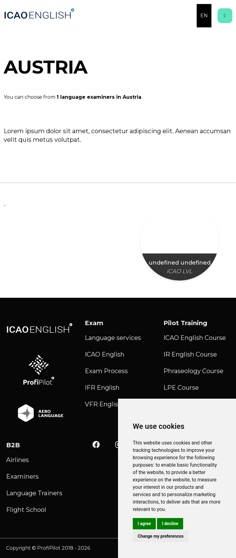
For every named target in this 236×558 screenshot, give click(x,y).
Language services (113, 337)
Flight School (26, 509)
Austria (132, 97)
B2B (13, 445)
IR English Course (190, 354)
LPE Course (181, 387)
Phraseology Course (193, 371)
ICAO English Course (194, 337)
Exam (94, 323)
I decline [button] (170, 523)
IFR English (102, 387)
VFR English (103, 404)
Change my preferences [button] (160, 536)
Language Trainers (34, 493)
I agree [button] (144, 523)
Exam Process (106, 371)
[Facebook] (96, 444)
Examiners (22, 476)
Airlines (17, 460)
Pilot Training (185, 323)
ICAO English (104, 354)
